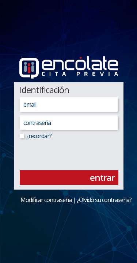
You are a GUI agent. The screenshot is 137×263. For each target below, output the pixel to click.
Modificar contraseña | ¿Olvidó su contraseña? (71, 200)
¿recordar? (36, 136)
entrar (102, 177)
